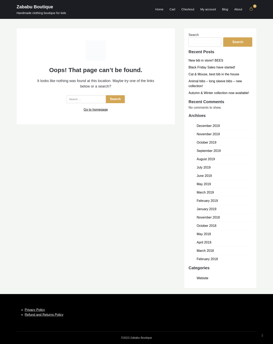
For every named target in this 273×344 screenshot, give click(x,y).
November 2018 (208, 217)
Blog (225, 9)
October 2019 (206, 142)
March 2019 (205, 192)
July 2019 (204, 167)
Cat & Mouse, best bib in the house (213, 74)
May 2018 (204, 234)
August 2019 (206, 159)
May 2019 (204, 184)
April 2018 (204, 242)
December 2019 (208, 126)
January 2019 (206, 209)
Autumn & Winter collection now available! (218, 93)
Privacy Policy (35, 310)
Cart (172, 9)
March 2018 (205, 250)
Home (159, 9)
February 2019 (207, 200)
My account (208, 9)
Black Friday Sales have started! (211, 67)
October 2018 (206, 225)
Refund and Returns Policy (44, 314)
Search (193, 35)
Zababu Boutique (35, 6)
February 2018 (207, 259)
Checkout (187, 9)
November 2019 (208, 134)
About (238, 9)
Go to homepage (96, 109)
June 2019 (204, 175)
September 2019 (209, 151)
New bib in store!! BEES (205, 60)
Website (202, 278)
